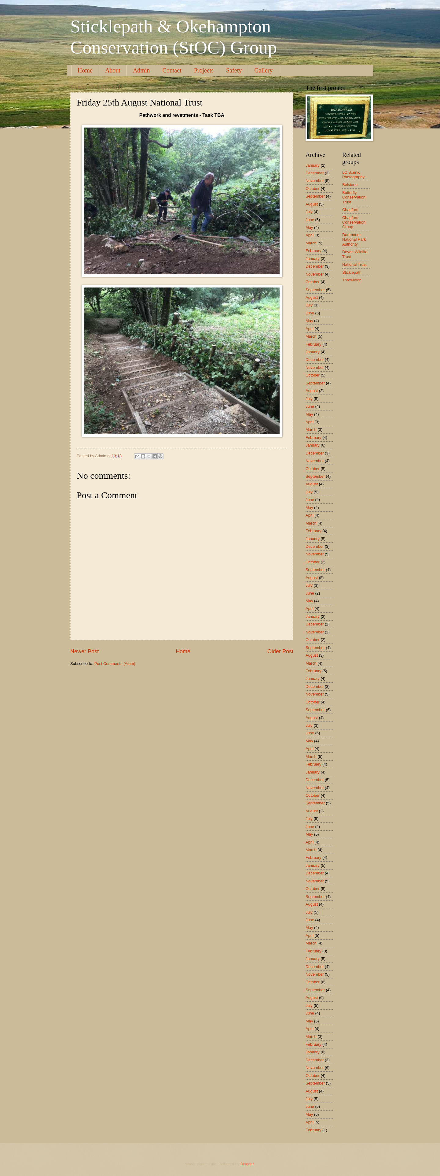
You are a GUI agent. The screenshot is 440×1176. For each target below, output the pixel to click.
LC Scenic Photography (353, 174)
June (310, 219)
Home (85, 70)
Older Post (280, 651)
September (315, 196)
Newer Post (84, 651)
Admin (141, 70)
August (312, 204)
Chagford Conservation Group (353, 222)
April (310, 235)
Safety (234, 70)
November (315, 180)
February (313, 250)
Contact (171, 70)
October (313, 188)
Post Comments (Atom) (114, 663)
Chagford (350, 209)
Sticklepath (351, 272)
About (112, 70)
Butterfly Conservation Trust (353, 197)
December (315, 173)
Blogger (247, 1164)
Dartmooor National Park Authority (354, 239)
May (309, 227)
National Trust (354, 264)
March (311, 243)
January (313, 165)
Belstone (350, 184)
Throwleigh (351, 280)
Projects (204, 70)
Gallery (263, 70)
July (309, 212)
